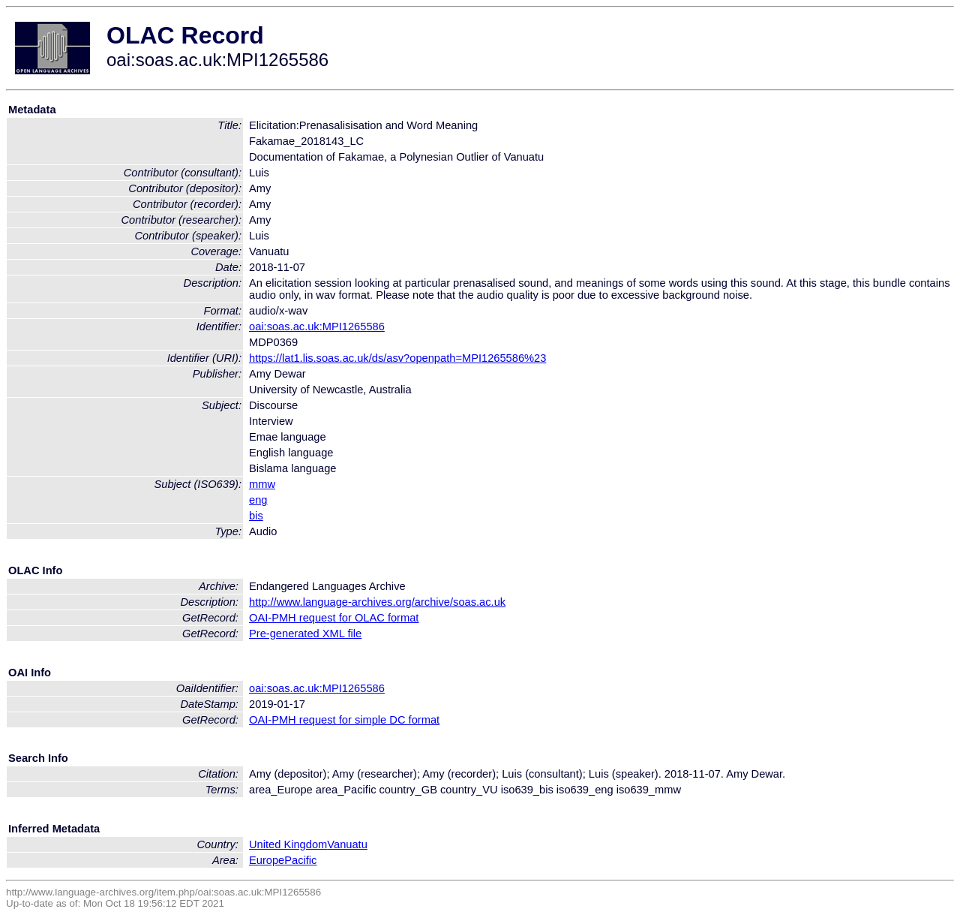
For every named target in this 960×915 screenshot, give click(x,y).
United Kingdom (288, 844)
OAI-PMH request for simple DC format (344, 720)
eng (258, 500)
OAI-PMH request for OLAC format (333, 618)
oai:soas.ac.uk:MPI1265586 (317, 327)
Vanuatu (347, 844)
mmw (262, 484)
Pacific (300, 860)
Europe (266, 860)
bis (256, 516)
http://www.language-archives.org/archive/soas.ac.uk (377, 602)
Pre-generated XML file (305, 634)
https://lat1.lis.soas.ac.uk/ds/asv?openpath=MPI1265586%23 (397, 358)
